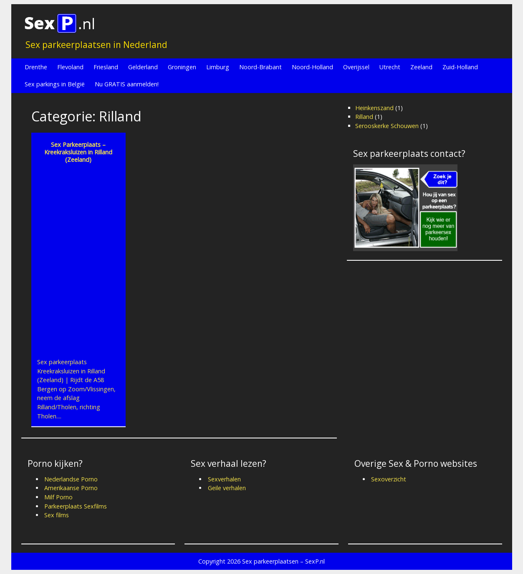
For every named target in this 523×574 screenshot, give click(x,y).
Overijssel (356, 67)
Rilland (364, 117)
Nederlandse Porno (71, 479)
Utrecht (389, 67)
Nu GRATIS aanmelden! (127, 84)
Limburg (217, 67)
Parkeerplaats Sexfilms (75, 506)
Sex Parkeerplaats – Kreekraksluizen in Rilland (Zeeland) (78, 152)
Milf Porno (58, 497)
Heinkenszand (374, 108)
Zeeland (421, 67)
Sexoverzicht (388, 479)
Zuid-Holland (460, 67)
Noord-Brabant (260, 67)
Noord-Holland (312, 67)
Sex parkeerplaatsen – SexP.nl (283, 561)
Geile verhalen (227, 488)
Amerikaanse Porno (71, 488)
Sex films (56, 515)
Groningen (182, 67)
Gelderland (143, 67)
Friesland (105, 67)
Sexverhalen (224, 479)
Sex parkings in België (55, 84)
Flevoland (70, 67)
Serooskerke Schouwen (387, 126)
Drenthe (36, 67)
